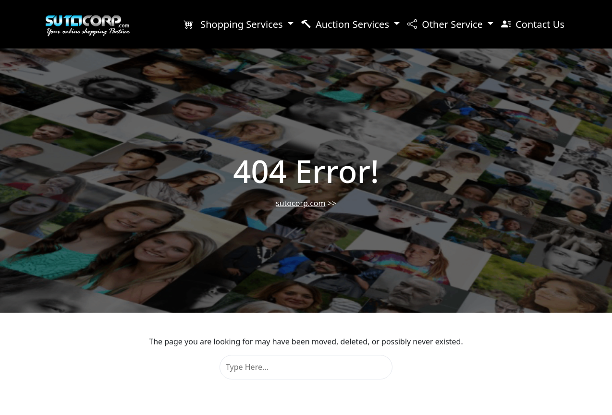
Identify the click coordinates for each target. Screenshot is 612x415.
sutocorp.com (300, 203)
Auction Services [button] (346, 24)
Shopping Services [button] (234, 24)
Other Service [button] (446, 24)
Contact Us (532, 24)
